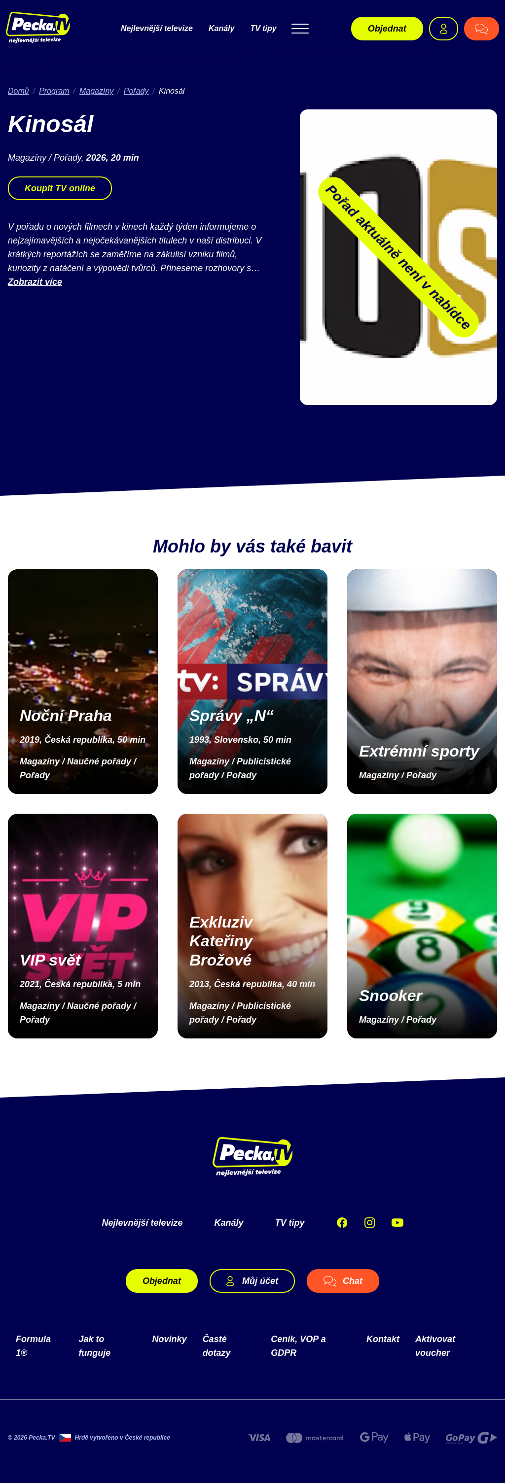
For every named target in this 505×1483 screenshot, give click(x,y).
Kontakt (382, 1339)
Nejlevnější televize (157, 28)
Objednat (387, 29)
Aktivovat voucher (435, 1346)
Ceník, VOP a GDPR (298, 1346)
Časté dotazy (217, 1346)
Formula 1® (33, 1346)
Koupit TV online (60, 188)
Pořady (136, 91)
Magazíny (96, 91)
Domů (18, 91)
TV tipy (263, 28)
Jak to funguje (94, 1346)
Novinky (169, 1339)
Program (54, 91)
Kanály (221, 28)
